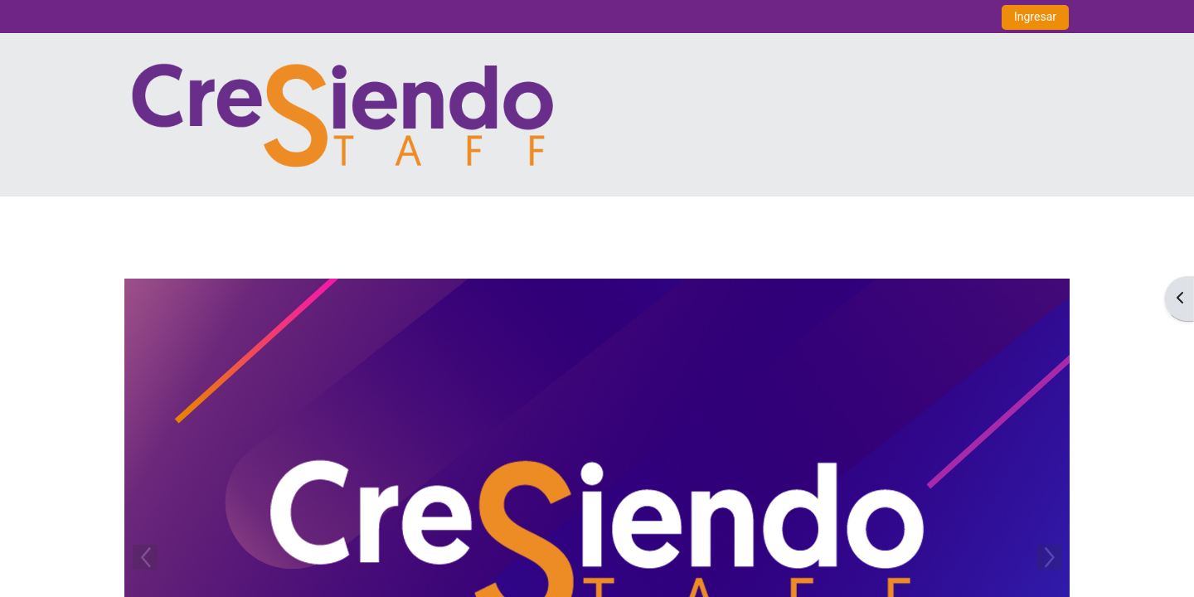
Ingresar (1035, 16)
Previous (145, 557)
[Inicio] (342, 115)
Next (1048, 557)
